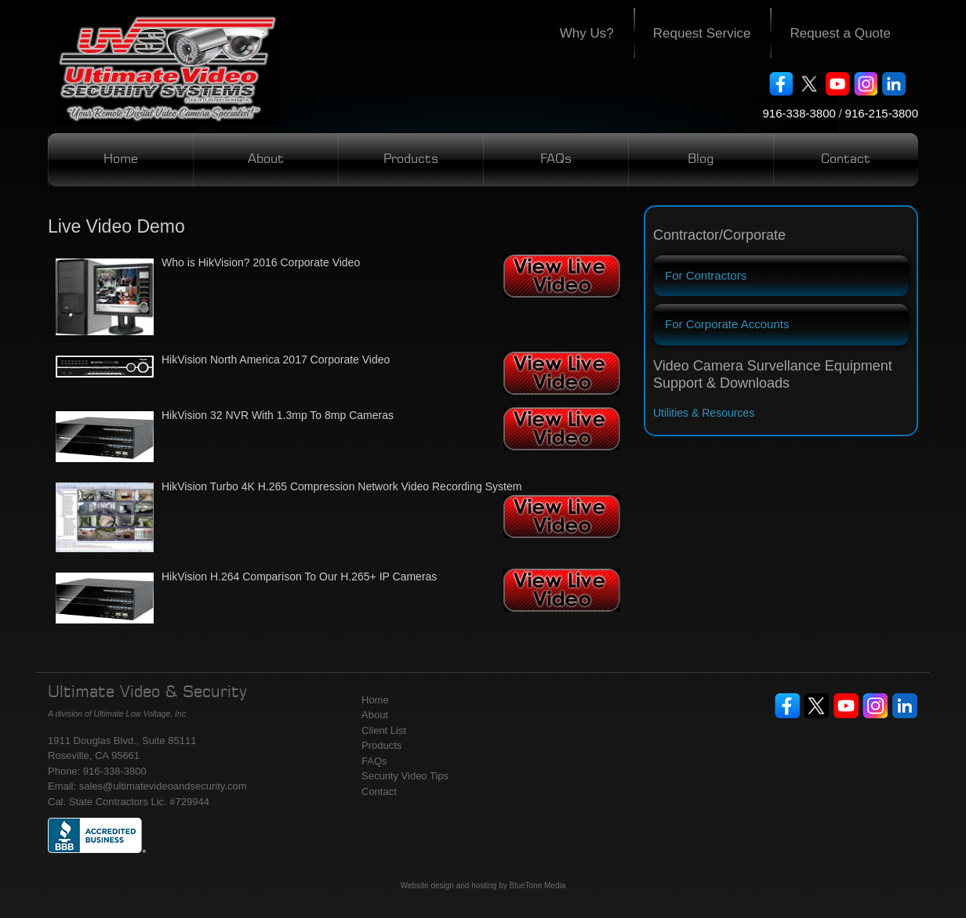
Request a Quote (840, 33)
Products (410, 160)
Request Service (702, 33)
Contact (845, 160)
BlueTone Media (538, 885)
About (266, 160)
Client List (383, 730)
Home (121, 160)
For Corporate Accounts (727, 324)
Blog (701, 160)
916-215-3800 (881, 113)
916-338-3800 (798, 113)
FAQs (556, 160)
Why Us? (587, 33)
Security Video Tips (404, 776)
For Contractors (705, 275)
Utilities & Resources (703, 413)
